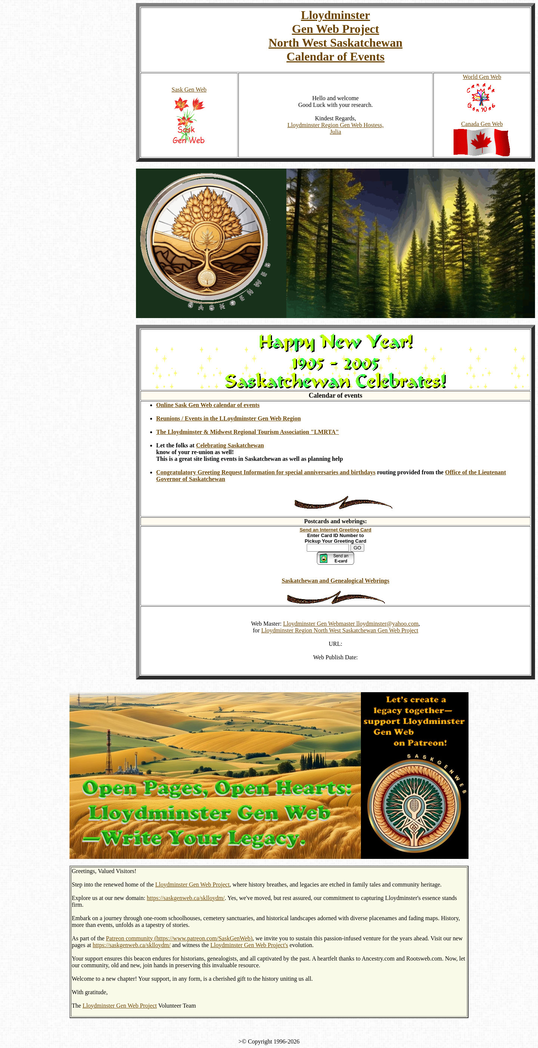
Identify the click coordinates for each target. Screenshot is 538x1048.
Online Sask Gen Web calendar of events (208, 405)
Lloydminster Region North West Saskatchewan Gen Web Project (339, 630)
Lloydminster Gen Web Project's (249, 945)
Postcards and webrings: (335, 521)
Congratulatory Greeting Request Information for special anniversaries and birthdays (265, 472)
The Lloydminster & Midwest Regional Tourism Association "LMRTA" (247, 432)
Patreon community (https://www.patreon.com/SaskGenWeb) (179, 938)
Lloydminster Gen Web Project (192, 884)
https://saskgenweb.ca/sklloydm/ (186, 898)
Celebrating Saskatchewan (230, 445)
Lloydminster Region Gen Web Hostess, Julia (335, 128)
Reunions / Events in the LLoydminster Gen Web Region (228, 418)
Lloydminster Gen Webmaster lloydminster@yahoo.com (350, 623)
